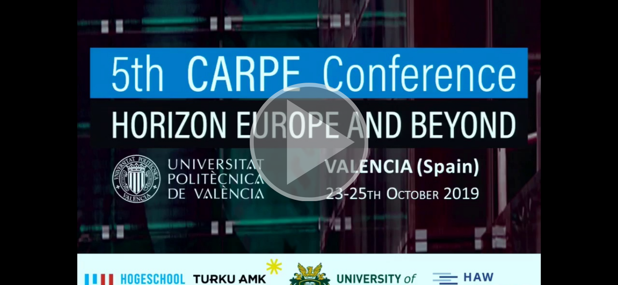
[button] (309, 142)
